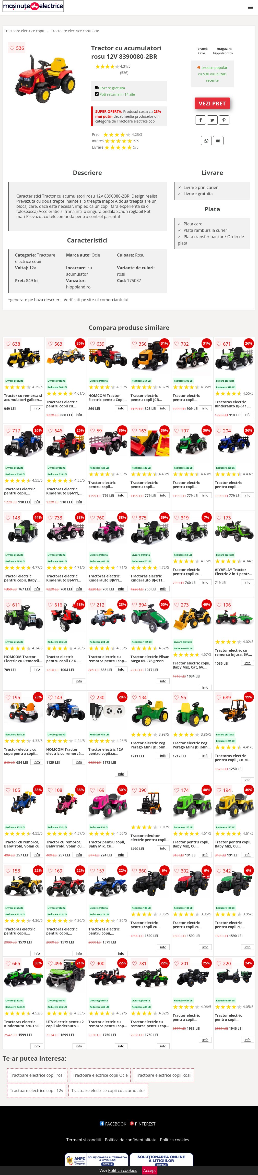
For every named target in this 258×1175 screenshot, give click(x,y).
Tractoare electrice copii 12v (36, 1090)
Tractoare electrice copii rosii (37, 1075)
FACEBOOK (113, 1124)
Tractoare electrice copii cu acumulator (108, 1090)
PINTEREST (142, 1124)
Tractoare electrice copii (24, 30)
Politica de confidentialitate (131, 1140)
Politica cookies (174, 1140)
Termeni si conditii (83, 1140)
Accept (149, 1170)
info (37, 408)
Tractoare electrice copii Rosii (163, 1075)
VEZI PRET (212, 103)
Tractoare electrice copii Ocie (75, 30)
